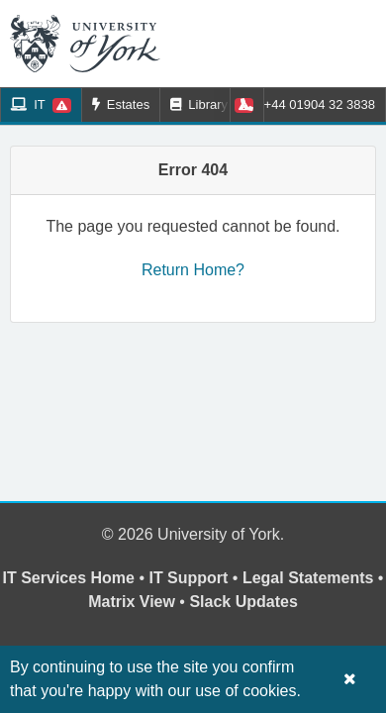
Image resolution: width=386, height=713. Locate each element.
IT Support (188, 577)
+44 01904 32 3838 (308, 104)
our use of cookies (232, 690)
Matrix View (131, 601)
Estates (121, 104)
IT (41, 105)
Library (211, 105)
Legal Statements (307, 577)
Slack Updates (243, 601)
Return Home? (193, 269)
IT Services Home (69, 577)
